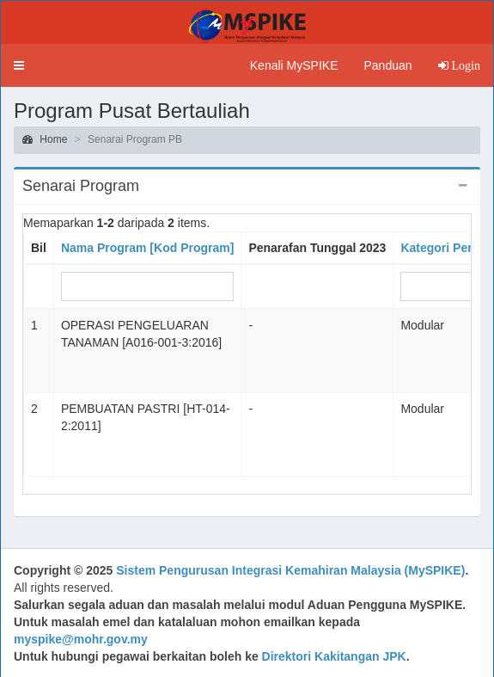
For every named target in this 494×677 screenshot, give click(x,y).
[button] (19, 65)
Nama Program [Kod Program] (147, 248)
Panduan (387, 65)
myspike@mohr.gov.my (81, 639)
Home (44, 139)
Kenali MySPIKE (294, 65)
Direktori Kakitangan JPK (334, 656)
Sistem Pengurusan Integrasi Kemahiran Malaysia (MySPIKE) (290, 570)
